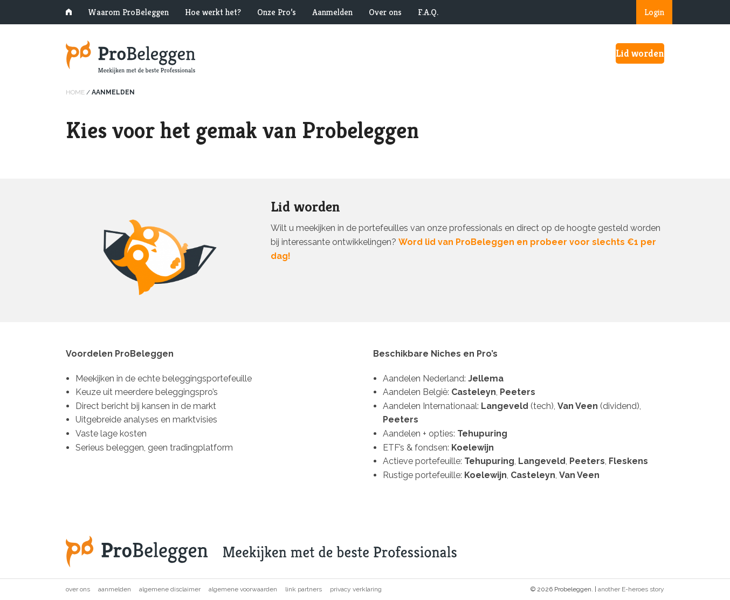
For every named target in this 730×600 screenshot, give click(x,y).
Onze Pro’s (276, 12)
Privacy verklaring (356, 589)
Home (75, 92)
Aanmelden (332, 12)
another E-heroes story (631, 589)
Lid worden (640, 53)
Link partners (303, 589)
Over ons (385, 12)
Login (654, 12)
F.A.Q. (428, 12)
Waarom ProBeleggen (128, 12)
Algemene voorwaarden (243, 589)
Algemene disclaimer (170, 589)
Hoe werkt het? (213, 12)
